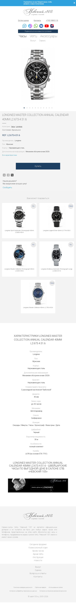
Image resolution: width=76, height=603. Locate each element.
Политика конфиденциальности (22, 588)
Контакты (37, 20)
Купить (38, 167)
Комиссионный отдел (38, 548)
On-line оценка (23, 20)
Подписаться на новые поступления (38, 31)
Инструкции (38, 558)
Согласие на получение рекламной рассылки (53, 592)
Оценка (38, 571)
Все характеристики (9, 156)
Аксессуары (49, 36)
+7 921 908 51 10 (52, 20)
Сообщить (7, 188)
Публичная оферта (40, 588)
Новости (38, 561)
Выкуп (33, 40)
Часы (22, 36)
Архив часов (38, 551)
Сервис (42, 40)
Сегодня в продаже (38, 545)
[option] (38, 76)
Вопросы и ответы (38, 574)
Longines (19, 127)
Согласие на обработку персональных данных (23, 592)
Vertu (33, 36)
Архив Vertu (38, 555)
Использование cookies (56, 588)
